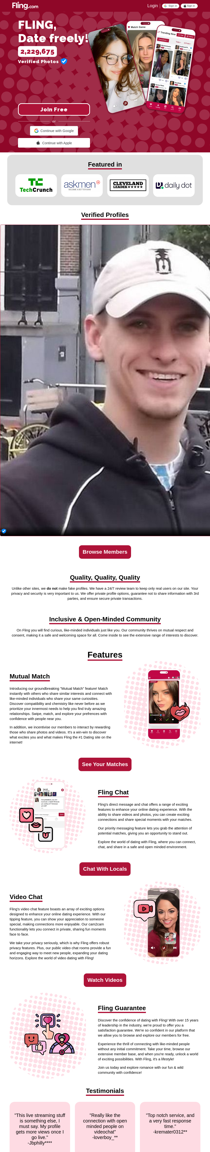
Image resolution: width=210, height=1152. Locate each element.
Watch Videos (104, 980)
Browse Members (105, 552)
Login (152, 5)
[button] (170, 6)
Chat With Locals (105, 869)
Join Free (54, 109)
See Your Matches (105, 764)
